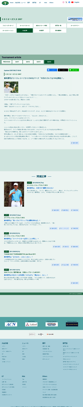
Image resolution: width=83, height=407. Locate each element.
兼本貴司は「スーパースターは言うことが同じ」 (23, 240)
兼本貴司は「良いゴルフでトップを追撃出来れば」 (24, 222)
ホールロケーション (8, 30)
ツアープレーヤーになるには (49, 382)
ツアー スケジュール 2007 (74, 296)
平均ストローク (66, 361)
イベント (24, 384)
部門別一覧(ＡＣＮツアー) (69, 363)
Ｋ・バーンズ (64, 229)
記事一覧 (4, 380)
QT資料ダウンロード (7, 390)
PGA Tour (4, 360)
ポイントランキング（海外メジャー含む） (72, 355)
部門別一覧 (58, 25)
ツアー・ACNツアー (6, 356)
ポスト (64, 70)
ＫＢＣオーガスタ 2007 (13, 19)
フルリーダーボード (8, 25)
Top (23, 378)
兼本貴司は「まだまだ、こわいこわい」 (19, 258)
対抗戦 (23, 382)
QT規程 (3, 386)
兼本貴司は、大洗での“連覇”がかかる (41, 189)
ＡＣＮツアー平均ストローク (70, 369)
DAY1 (17, 62)
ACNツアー (4, 354)
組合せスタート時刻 (41, 25)
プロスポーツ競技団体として (49, 380)
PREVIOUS (6, 62)
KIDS (23, 362)
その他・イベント (6, 364)
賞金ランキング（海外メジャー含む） (72, 357)
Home (11, 2)
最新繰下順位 (45, 358)
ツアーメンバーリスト (47, 360)
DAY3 (39, 62)
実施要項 (4, 388)
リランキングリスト (47, 356)
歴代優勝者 (58, 30)
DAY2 (28, 62)
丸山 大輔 (65, 266)
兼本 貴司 (75, 143)
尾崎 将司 (75, 248)
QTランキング (45, 362)
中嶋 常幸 (75, 211)
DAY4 (49, 62)
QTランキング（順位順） (8, 382)
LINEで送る (75, 70)
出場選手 (41, 30)
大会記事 (24, 30)
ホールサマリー (75, 25)
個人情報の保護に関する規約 (49, 390)
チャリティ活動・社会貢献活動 (49, 386)
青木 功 (65, 248)
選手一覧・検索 (46, 352)
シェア (53, 70)
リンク (44, 388)
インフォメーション (6, 378)
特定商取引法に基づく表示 (48, 392)
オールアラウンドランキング (70, 359)
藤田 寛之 (65, 211)
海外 (23, 358)
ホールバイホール (25, 25)
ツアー (3, 352)
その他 (23, 360)
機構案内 (44, 378)
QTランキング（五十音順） (8, 384)
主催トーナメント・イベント (49, 384)
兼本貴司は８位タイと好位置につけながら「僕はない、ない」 (28, 277)
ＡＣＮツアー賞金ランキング (70, 367)
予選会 (3, 362)
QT (2, 358)
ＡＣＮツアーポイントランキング (71, 365)
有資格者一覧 (45, 354)
